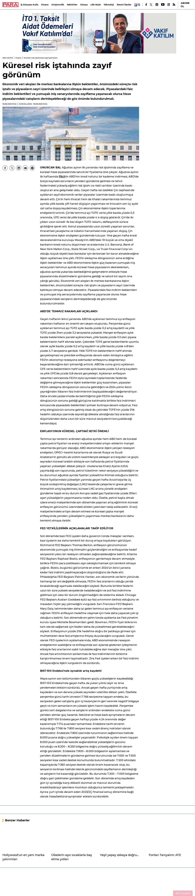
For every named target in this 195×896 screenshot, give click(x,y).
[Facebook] (146, 4)
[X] (151, 4)
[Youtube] (163, 4)
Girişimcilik (57, 4)
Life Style (96, 4)
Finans (45, 4)
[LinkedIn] (168, 4)
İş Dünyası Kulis (29, 4)
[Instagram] (156, 4)
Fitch (62, 176)
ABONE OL (185, 5)
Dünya (84, 4)
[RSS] (174, 4)
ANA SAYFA (7, 58)
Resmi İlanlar (124, 4)
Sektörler (72, 4)
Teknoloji (109, 4)
